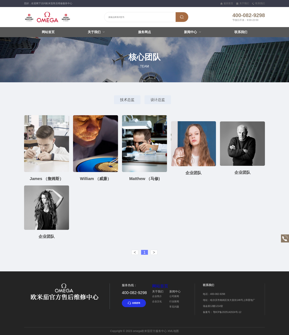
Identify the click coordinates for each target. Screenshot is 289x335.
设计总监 (158, 100)
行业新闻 (174, 301)
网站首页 (48, 32)
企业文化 (157, 301)
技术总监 (127, 100)
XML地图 (173, 331)
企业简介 (157, 296)
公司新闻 (174, 296)
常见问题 (174, 306)
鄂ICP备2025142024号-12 (227, 312)
